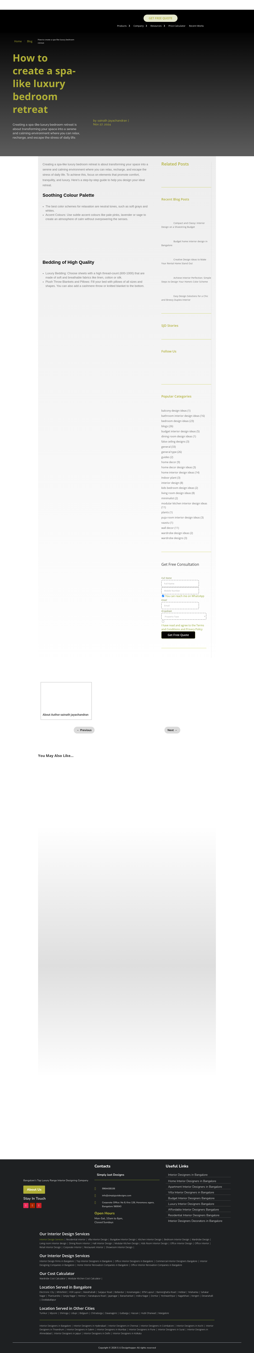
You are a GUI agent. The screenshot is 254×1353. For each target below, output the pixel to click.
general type (169, 452)
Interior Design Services (52, 1239)
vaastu (165, 522)
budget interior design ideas (178, 431)
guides (165, 457)
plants (165, 512)
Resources (156, 26)
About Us (34, 1189)
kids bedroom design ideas (177, 488)
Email (164, 600)
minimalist (167, 498)
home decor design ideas (176, 467)
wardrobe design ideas (175, 533)
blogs (164, 426)
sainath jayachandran (112, 120)
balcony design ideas (174, 410)
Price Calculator (176, 26)
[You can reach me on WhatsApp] (163, 596)
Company (138, 26)
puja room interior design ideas (180, 517)
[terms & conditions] (183, 625)
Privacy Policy (194, 629)
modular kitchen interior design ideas (184, 503)
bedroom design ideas (175, 421)
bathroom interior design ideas (180, 416)
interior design (170, 483)
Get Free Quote (160, 18)
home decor (168, 462)
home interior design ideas (177, 472)
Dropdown (166, 611)
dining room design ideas (176, 436)
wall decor (167, 528)
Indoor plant (169, 477)
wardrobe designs (172, 538)
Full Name (166, 578)
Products (122, 26)
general (166, 447)
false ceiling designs (173, 441)
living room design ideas (176, 493)
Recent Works (196, 26)
